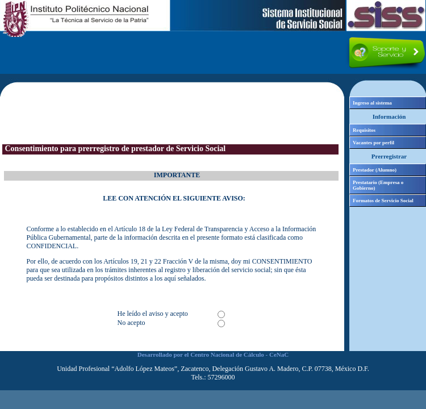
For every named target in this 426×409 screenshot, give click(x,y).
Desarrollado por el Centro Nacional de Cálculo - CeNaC (213, 354)
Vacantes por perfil (373, 142)
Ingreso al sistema (372, 103)
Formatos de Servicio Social (383, 200)
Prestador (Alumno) (374, 170)
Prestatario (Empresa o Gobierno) (378, 185)
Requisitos (364, 130)
